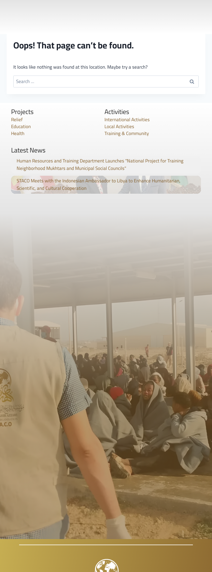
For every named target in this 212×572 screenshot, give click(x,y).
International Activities (127, 119)
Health (17, 133)
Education (21, 126)
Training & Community (126, 133)
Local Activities (119, 126)
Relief (17, 119)
